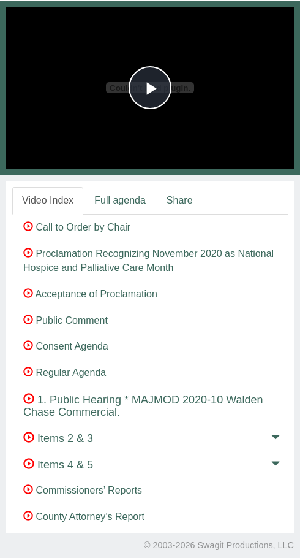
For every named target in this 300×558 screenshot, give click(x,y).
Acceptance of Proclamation (90, 294)
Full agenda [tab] (120, 200)
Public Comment (65, 320)
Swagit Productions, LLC (245, 545)
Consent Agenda (65, 346)
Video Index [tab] (47, 200)
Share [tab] (180, 200)
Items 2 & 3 (58, 438)
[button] (275, 439)
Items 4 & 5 (58, 465)
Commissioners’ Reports (82, 490)
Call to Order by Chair (76, 227)
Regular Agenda (64, 372)
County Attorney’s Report (83, 516)
